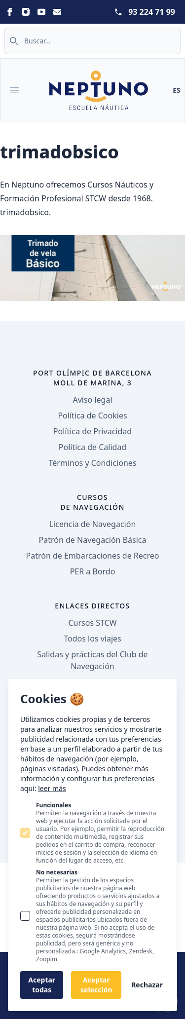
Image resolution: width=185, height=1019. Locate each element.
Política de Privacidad (92, 431)
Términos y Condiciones (93, 462)
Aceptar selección (96, 984)
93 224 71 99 (151, 11)
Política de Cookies (92, 415)
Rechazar (147, 984)
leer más (52, 788)
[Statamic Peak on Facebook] (10, 12)
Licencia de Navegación (92, 524)
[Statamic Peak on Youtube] (41, 12)
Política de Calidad (92, 447)
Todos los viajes (92, 638)
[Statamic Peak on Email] (57, 12)
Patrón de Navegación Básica (93, 539)
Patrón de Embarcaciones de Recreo (92, 555)
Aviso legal (92, 399)
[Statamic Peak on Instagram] (26, 12)
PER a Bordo (92, 571)
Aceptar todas (41, 984)
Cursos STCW (92, 622)
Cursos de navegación (92, 502)
